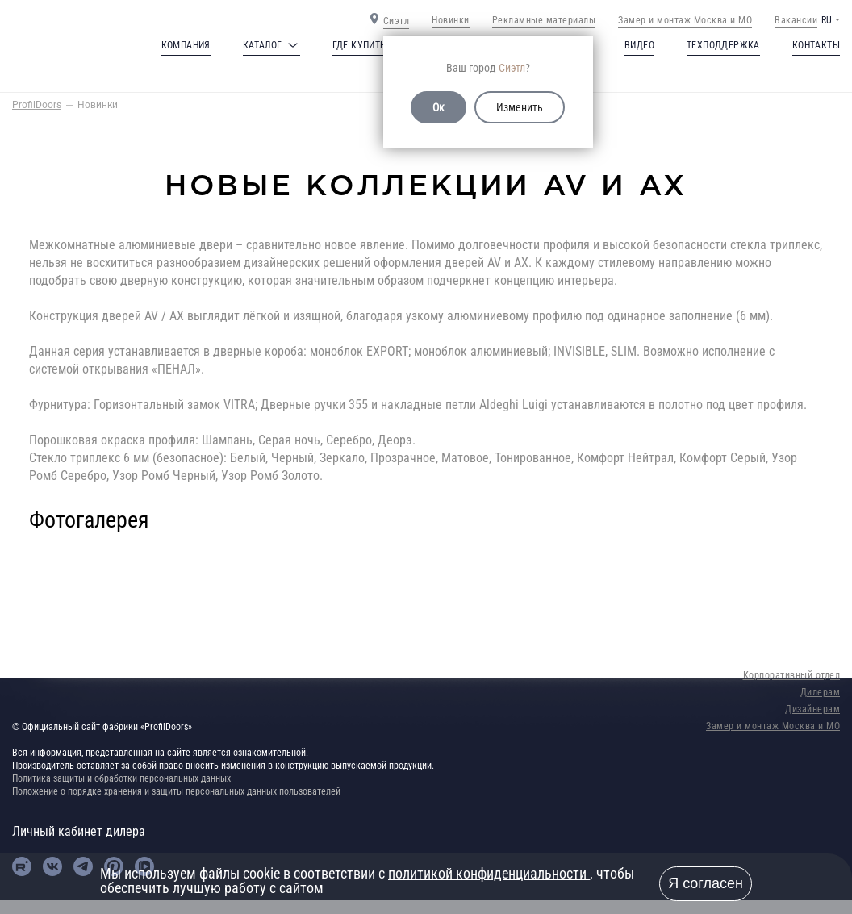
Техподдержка (723, 45)
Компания (186, 45)
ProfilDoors (36, 105)
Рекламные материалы (544, 20)
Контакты (816, 45)
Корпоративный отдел (792, 675)
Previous (61, 556)
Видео (639, 45)
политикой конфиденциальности (489, 873)
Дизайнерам (812, 709)
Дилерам (820, 692)
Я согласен (705, 883)
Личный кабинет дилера (78, 831)
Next (791, 556)
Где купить (359, 45)
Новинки (451, 20)
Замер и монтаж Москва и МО (685, 20)
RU (826, 20)
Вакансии (796, 20)
